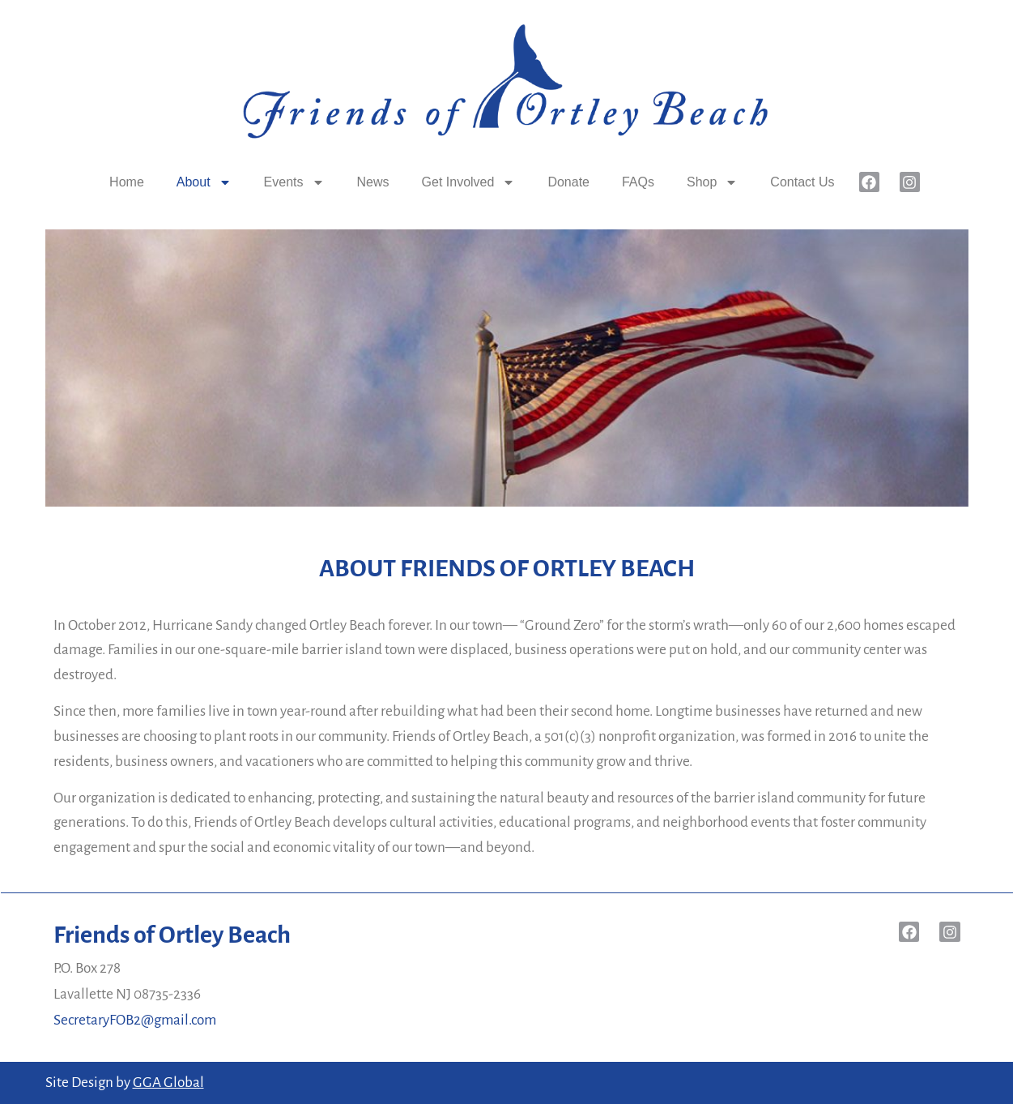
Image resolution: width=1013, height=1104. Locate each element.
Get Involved (469, 182)
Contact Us (802, 182)
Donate (568, 182)
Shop (712, 182)
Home (126, 182)
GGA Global (168, 1082)
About (204, 182)
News (373, 182)
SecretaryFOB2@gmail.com (134, 1020)
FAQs (638, 182)
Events (294, 182)
